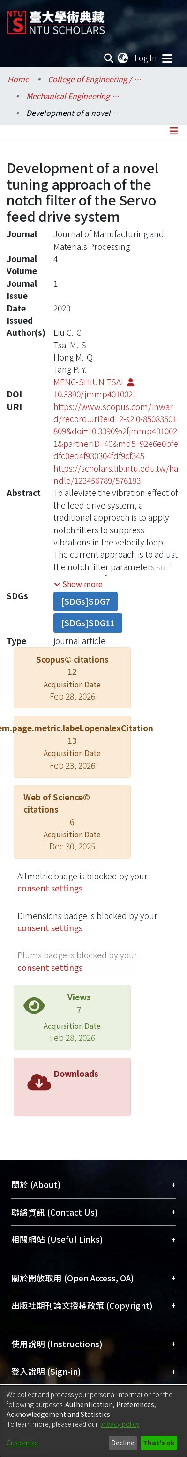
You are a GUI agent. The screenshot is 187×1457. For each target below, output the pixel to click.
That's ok (158, 1442)
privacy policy (119, 1424)
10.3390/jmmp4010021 (95, 394)
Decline (123, 1442)
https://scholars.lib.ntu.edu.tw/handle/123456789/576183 (115, 474)
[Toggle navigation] (167, 58)
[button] (78, 584)
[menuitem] (123, 58)
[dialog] (93, 1421)
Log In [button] (146, 58)
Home (18, 79)
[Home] (56, 19)
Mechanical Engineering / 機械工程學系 (73, 95)
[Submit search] (108, 58)
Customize (22, 1442)
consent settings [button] (49, 888)
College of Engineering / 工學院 (95, 79)
